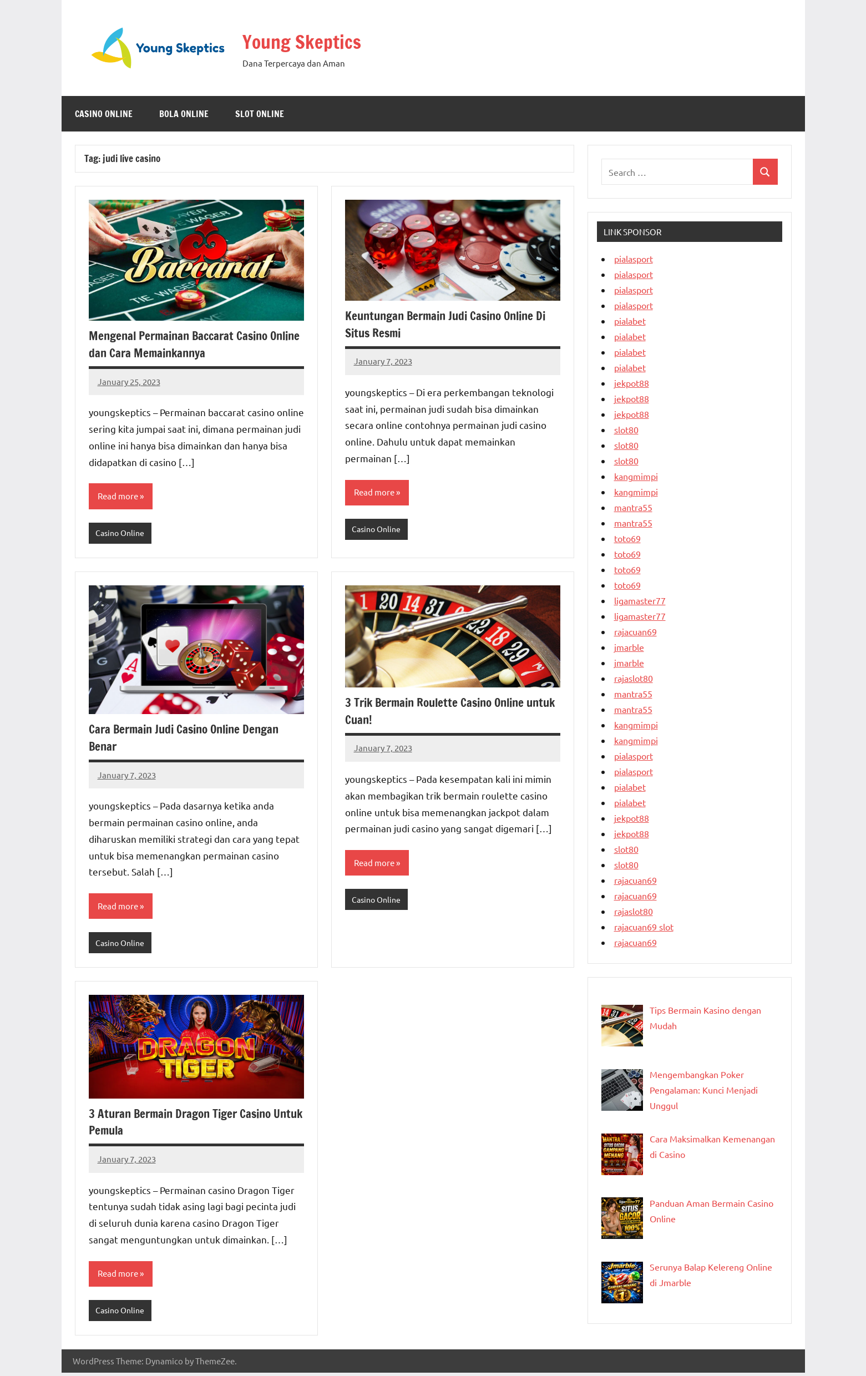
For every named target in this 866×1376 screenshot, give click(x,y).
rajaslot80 (633, 678)
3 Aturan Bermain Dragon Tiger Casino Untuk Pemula (185, 1124)
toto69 (627, 538)
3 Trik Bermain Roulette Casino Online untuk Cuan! (440, 712)
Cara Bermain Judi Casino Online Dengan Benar (189, 738)
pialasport (633, 258)
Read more (119, 496)
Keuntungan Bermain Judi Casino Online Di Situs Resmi (451, 324)
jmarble (629, 646)
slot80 (626, 429)
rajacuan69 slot (643, 926)
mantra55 (633, 507)
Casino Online (104, 114)
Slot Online (259, 114)
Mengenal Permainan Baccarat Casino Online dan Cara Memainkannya (183, 344)
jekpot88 (631, 382)
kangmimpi (636, 476)
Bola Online (184, 114)
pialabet (630, 320)
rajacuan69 (635, 631)
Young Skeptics (313, 40)
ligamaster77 (640, 600)
